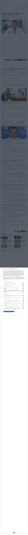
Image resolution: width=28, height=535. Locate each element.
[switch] (23, 283)
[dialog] (14, 401)
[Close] (26, 269)
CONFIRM (8, 311)
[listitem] (14, 281)
